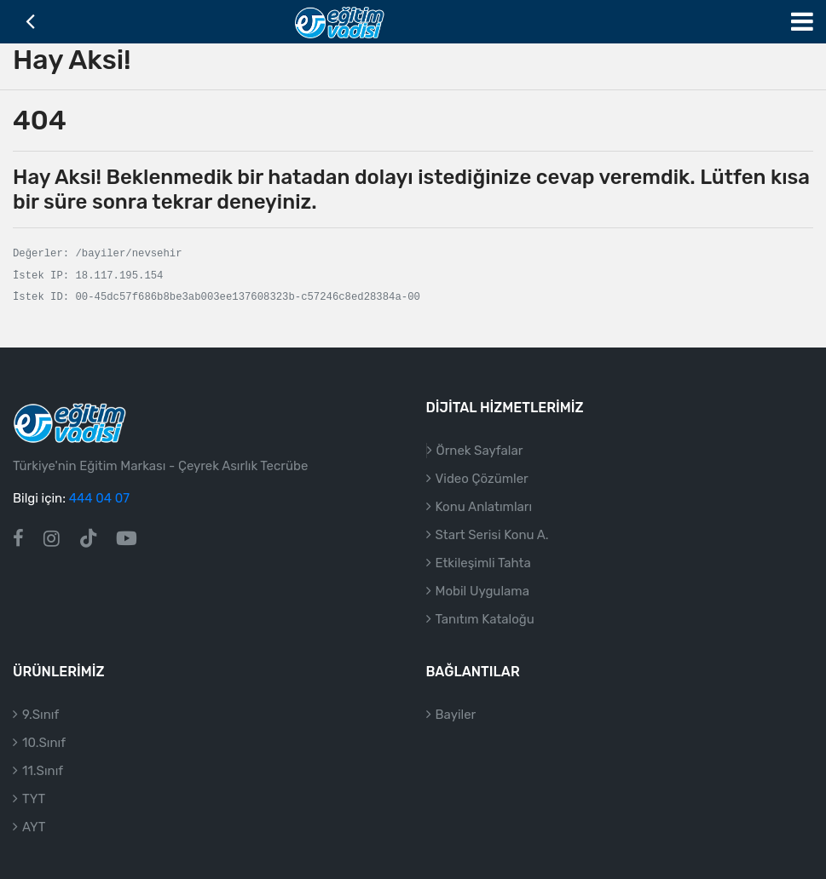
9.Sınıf (40, 714)
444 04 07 (99, 498)
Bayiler (456, 714)
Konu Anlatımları (484, 506)
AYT (33, 827)
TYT (33, 799)
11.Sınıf (42, 770)
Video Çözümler (482, 478)
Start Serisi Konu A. (492, 535)
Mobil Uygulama (482, 591)
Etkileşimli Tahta (483, 563)
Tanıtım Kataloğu (485, 619)
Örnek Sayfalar (479, 450)
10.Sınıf (44, 742)
